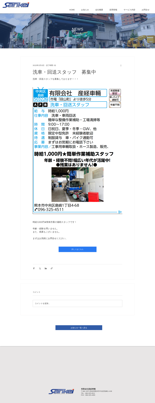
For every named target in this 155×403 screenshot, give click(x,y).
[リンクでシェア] (51, 268)
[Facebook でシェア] (34, 268)
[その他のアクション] (120, 65)
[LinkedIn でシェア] (46, 268)
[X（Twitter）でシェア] (40, 268)
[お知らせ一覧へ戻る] (78, 327)
